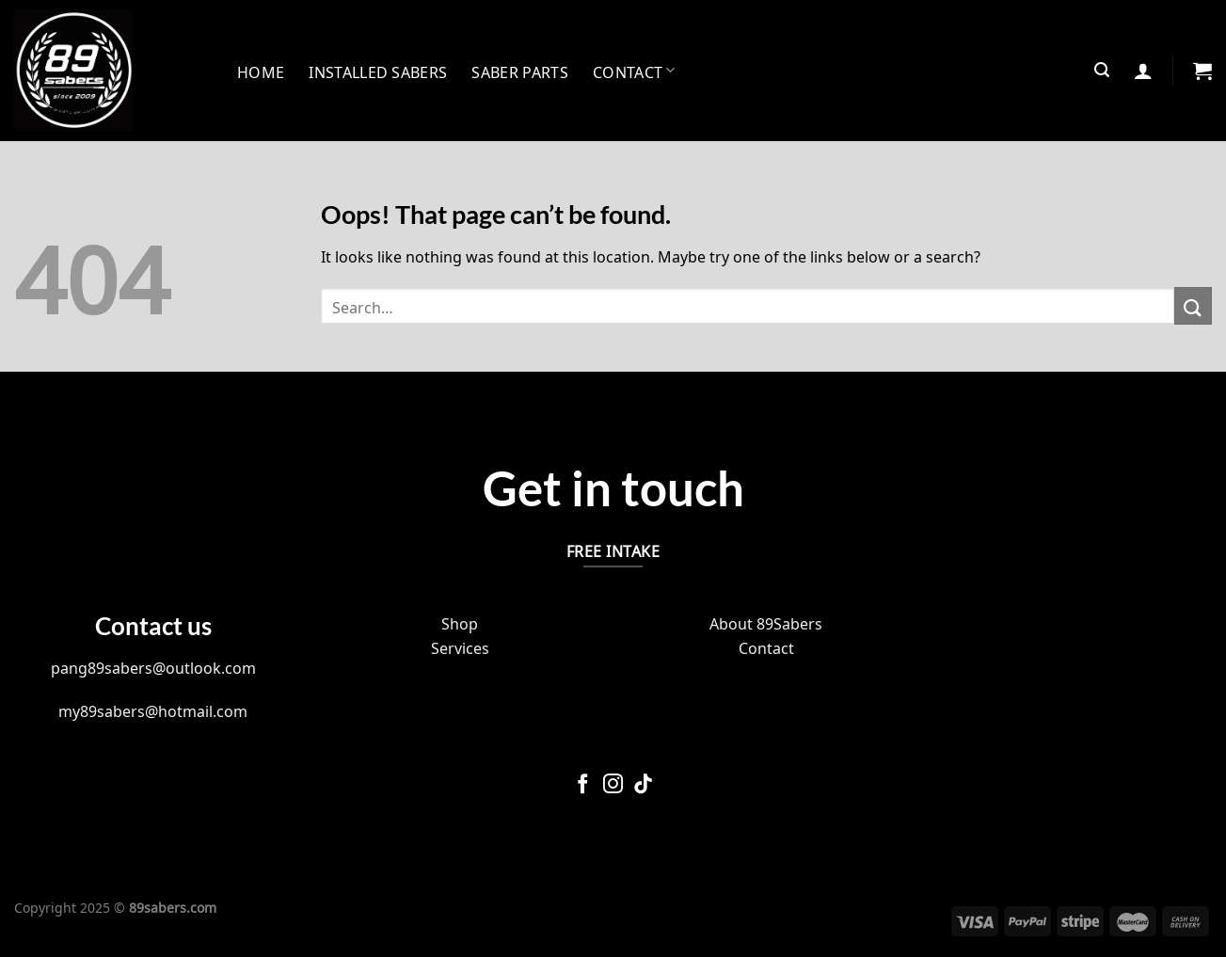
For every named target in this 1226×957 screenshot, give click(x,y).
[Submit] (1193, 305)
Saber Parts (519, 70)
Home (260, 70)
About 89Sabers (765, 622)
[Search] (1101, 70)
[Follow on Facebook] (583, 785)
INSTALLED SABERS (378, 70)
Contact (634, 70)
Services (460, 646)
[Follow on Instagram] (613, 785)
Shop (459, 622)
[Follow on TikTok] (643, 785)
